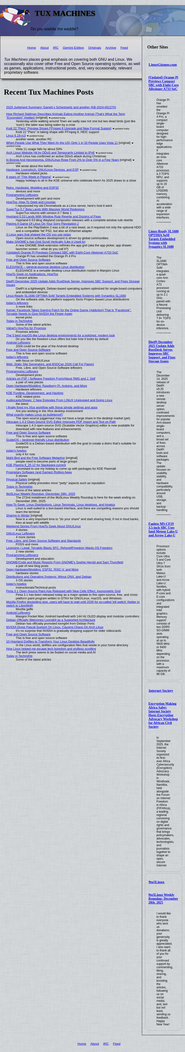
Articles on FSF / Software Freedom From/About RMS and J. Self (50, 378)
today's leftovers (17, 303)
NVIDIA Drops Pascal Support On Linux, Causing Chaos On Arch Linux (54, 627)
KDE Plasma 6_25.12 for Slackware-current (36, 465)
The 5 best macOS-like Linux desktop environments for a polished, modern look (60, 335)
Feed (124, 47)
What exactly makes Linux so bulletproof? (34, 414)
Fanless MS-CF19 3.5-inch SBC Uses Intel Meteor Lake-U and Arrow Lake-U (163, 529)
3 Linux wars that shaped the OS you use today (38, 234)
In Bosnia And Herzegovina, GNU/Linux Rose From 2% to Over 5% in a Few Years (62, 160)
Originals (94, 47)
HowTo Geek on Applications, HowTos (32, 274)
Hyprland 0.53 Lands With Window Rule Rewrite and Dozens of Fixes (53, 216)
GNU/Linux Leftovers (20, 533)
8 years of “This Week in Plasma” (29, 177)
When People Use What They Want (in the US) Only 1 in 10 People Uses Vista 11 (62, 143)
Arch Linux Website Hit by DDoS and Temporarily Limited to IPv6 (50, 152)
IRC (56, 47)
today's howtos (16, 450)
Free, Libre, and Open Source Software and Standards (43, 540)
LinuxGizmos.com (163, 65)
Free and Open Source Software (28, 259)
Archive (110, 47)
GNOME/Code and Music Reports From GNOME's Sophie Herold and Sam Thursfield (64, 562)
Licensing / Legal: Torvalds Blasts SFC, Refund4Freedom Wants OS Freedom (59, 548)
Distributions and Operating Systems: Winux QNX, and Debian (49, 576)
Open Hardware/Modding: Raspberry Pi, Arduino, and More (46, 386)
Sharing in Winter (18, 515)
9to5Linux (157, 882)
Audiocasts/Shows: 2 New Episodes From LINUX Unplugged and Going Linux (59, 400)
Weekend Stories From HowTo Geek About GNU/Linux (43, 526)
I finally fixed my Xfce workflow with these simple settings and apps (52, 407)
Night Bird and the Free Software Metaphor (35, 458)
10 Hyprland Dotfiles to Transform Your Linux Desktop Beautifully (50, 641)
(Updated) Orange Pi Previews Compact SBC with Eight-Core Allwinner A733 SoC (163, 83)
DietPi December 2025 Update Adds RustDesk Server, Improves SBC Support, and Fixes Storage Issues (161, 351)
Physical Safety (16, 479)
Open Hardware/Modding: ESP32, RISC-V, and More (42, 569)
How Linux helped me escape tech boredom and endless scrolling (51, 649)
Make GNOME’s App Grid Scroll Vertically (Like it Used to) (46, 241)
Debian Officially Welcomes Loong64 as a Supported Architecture (50, 620)
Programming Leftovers (22, 195)
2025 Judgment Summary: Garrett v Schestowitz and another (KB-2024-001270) (61, 107)
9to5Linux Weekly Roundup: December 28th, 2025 (163, 898)
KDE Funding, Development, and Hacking (34, 393)
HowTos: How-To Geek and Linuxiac (31, 202)
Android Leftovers (18, 342)
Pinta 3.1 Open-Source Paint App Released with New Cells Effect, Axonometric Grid (63, 591)
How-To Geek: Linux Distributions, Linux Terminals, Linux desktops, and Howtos (60, 504)
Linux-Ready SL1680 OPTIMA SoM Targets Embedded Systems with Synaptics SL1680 (163, 239)
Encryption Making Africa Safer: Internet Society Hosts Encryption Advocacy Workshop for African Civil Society (163, 715)
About (44, 47)
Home (31, 47)
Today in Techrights (19, 321)
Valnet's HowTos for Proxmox (26, 328)
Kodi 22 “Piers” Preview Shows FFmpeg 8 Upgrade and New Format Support (59, 128)
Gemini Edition (73, 47)
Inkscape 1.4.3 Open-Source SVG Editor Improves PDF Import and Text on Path (61, 422)
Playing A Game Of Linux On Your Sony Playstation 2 (42, 223)
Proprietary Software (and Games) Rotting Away (39, 472)
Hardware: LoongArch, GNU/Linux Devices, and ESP (42, 169)
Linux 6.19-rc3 (16, 135)
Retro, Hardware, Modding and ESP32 (32, 187)
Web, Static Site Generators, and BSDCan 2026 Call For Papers (50, 364)
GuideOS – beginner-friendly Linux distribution (37, 440)
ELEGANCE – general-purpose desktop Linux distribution (45, 267)
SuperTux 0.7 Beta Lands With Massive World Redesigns (45, 209)
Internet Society (161, 691)
